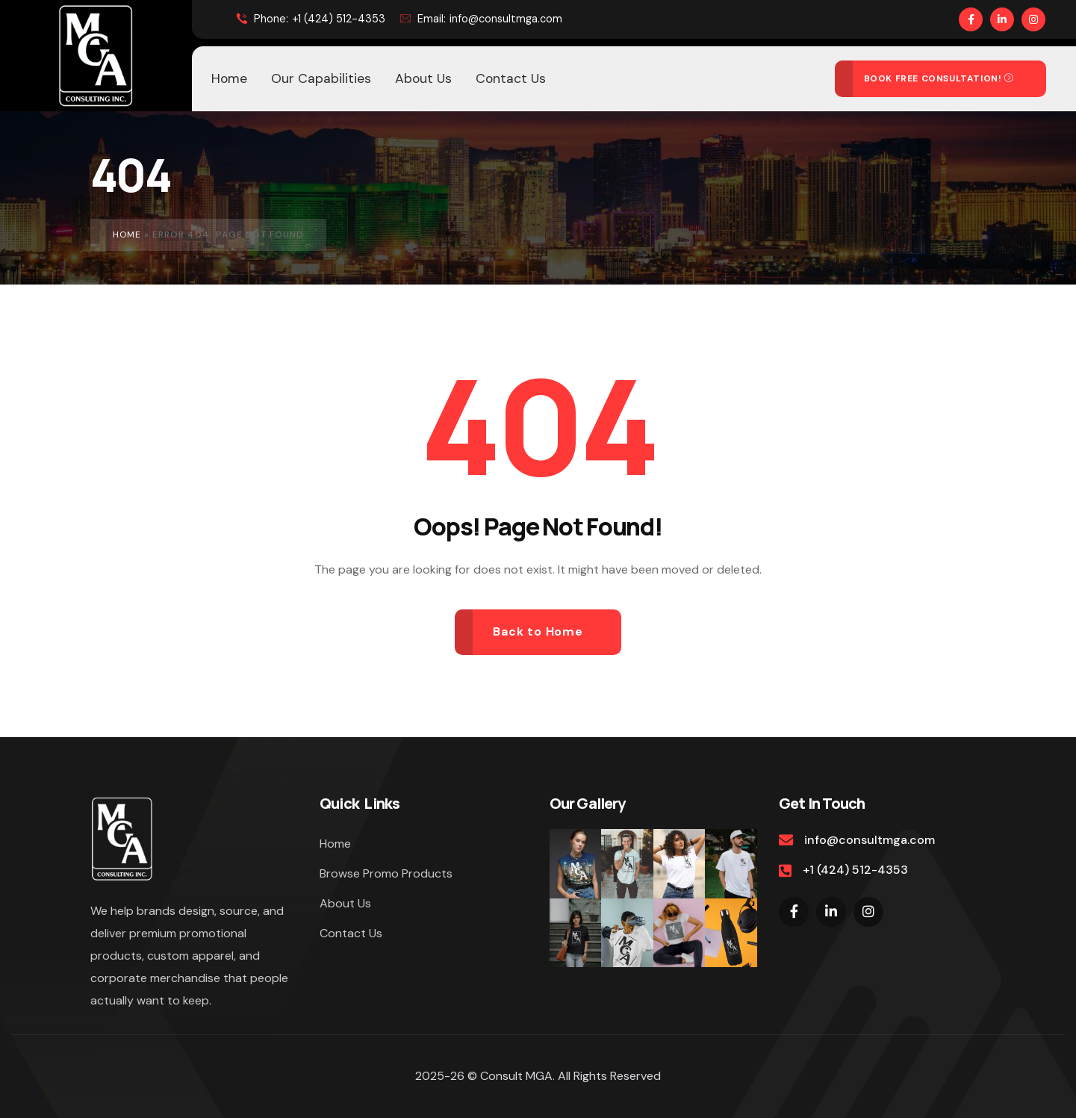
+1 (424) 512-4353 (311, 19)
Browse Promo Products (386, 873)
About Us (345, 903)
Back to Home (538, 631)
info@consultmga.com (481, 18)
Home (127, 234)
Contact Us (351, 933)
